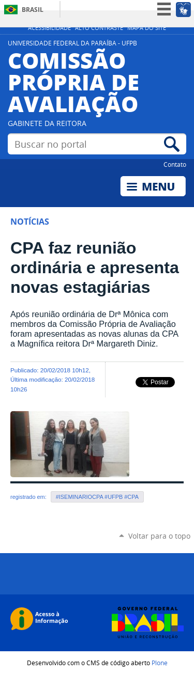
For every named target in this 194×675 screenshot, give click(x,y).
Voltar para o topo (159, 536)
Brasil (32, 9)
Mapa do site (146, 28)
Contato (174, 164)
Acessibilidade (49, 28)
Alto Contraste (99, 28)
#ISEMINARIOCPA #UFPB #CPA (97, 497)
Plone (160, 662)
